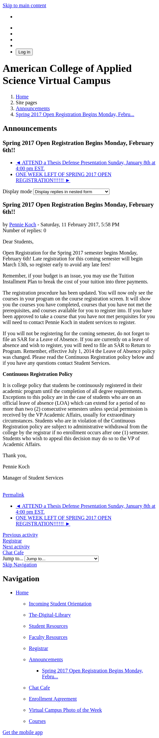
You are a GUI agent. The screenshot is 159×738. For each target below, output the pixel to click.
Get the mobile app (23, 732)
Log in (24, 52)
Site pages (26, 102)
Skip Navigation (20, 564)
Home (22, 592)
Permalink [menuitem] (13, 495)
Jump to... (14, 558)
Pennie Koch (22, 224)
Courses (37, 721)
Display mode (18, 191)
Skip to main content (24, 5)
